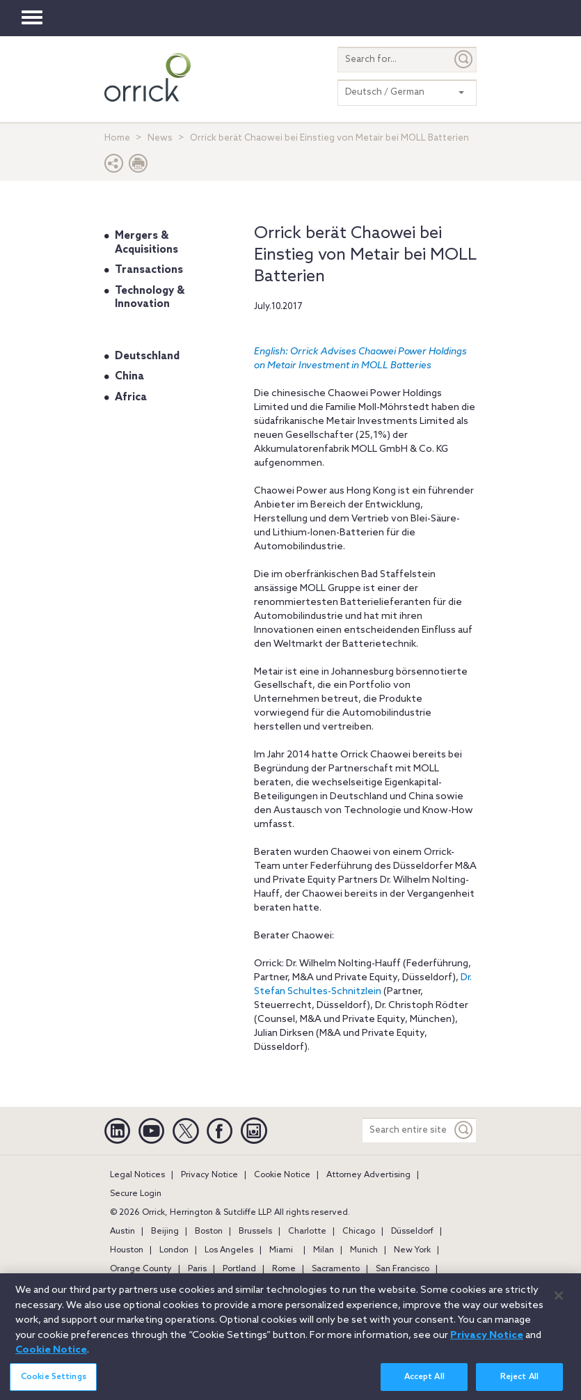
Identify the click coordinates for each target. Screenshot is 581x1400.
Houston (126, 1250)
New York (412, 1250)
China (129, 376)
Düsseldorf (412, 1231)
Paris (197, 1269)
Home (117, 138)
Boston (209, 1231)
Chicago (358, 1231)
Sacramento (336, 1269)
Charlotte (307, 1231)
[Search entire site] (407, 1130)
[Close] (558, 1303)
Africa (131, 397)
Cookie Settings (53, 1385)
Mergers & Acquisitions (146, 243)
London (174, 1250)
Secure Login (135, 1194)
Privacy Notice (209, 1175)
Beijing (165, 1231)
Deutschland (147, 356)
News (160, 138)
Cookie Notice (282, 1175)
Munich (364, 1250)
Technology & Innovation (149, 298)
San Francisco (402, 1269)
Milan (323, 1250)
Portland (239, 1269)
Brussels (255, 1231)
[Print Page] (138, 166)
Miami (281, 1250)
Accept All (424, 1385)
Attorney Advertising (368, 1175)
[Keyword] (464, 1130)
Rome (284, 1269)
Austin (122, 1231)
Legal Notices (137, 1175)
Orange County (141, 1269)
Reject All (519, 1385)
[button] (114, 166)
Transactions (149, 270)
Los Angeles (229, 1250)
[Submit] (464, 59)
